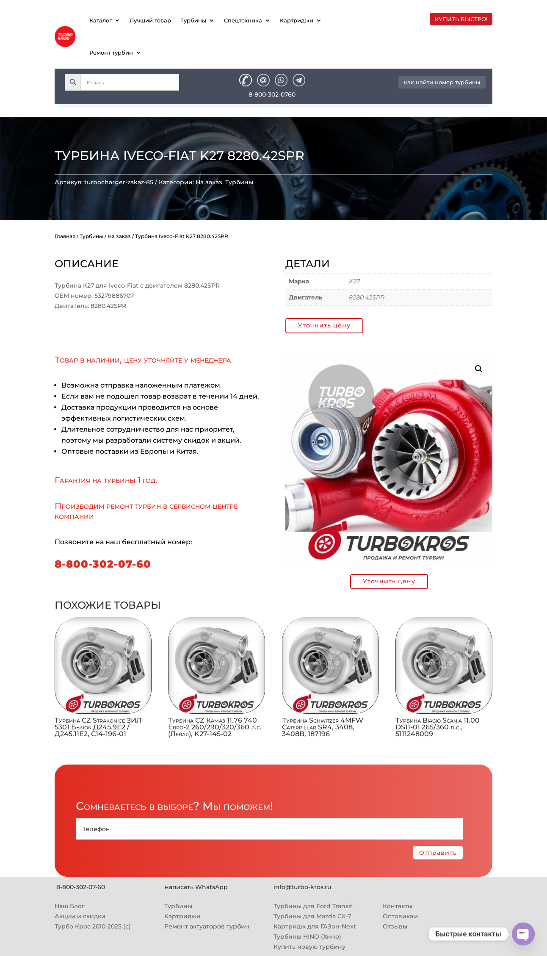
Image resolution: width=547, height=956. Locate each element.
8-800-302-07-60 (103, 564)
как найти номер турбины (442, 82)
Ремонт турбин (111, 52)
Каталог (100, 20)
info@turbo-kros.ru (302, 887)
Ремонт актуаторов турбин (206, 926)
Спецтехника (243, 20)
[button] (478, 369)
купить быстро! (461, 19)
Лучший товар (150, 20)
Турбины (193, 20)
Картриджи (296, 20)
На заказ (209, 182)
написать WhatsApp (196, 887)
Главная (65, 236)
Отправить (438, 852)
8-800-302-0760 (272, 94)
